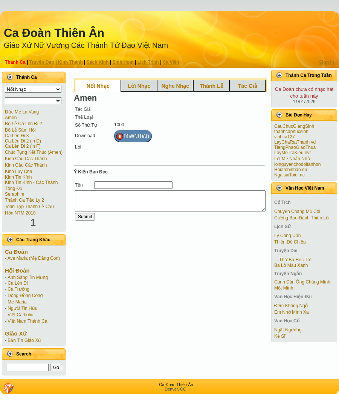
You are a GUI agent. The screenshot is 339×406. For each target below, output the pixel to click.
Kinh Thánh (70, 62)
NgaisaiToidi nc (289, 175)
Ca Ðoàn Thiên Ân (54, 33)
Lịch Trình (148, 62)
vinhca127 (284, 136)
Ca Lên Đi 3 (17, 135)
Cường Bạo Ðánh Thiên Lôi (302, 218)
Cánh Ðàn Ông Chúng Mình (302, 282)
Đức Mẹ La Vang (22, 112)
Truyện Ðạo (41, 62)
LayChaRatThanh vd (295, 142)
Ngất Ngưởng (288, 329)
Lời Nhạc (139, 86)
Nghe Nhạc (175, 86)
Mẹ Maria (17, 302)
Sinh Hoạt (123, 62)
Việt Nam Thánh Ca (27, 321)
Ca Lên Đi (17, 283)
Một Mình (283, 288)
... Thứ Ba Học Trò (293, 259)
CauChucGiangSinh (294, 126)
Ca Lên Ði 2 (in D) (23, 141)
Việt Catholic (20, 314)
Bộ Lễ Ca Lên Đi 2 (23, 123)
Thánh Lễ (211, 86)
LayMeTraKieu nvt (292, 152)
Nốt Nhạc (98, 86)
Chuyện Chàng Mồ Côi (297, 211)
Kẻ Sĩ (280, 336)
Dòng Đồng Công (25, 295)
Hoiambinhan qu (290, 169)
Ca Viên (171, 62)
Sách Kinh (98, 62)
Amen (11, 117)
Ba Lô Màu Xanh (291, 265)
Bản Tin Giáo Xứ (24, 340)
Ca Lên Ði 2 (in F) (23, 146)
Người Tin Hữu (22, 308)
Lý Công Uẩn (287, 235)
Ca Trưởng (18, 289)
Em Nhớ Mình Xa (291, 312)
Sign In (326, 62)
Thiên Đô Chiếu (290, 242)
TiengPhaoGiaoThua (295, 147)
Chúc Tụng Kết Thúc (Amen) (34, 152)
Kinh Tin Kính (18, 177)
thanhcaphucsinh (291, 131)
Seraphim (14, 194)
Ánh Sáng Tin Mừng (28, 277)
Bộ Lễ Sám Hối (20, 130)
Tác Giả (247, 86)
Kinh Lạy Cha (18, 171)
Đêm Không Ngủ (291, 305)
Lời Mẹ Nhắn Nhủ (292, 158)
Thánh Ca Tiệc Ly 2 (24, 200)
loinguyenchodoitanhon (297, 164)
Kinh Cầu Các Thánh (26, 158)
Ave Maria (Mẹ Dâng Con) (34, 258)
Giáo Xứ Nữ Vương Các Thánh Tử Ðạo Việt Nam (86, 45)
